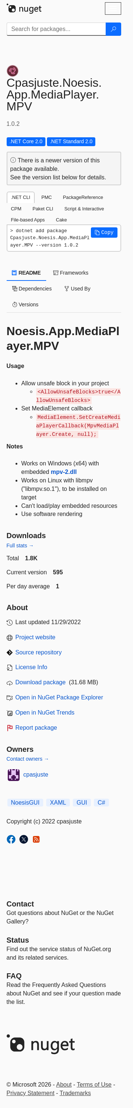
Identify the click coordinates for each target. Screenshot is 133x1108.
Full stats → (20, 545)
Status (18, 940)
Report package (36, 728)
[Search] (113, 29)
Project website (36, 637)
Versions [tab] (25, 304)
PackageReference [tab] (83, 197)
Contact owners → (28, 759)
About (64, 1084)
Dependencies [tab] (32, 288)
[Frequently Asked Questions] (14, 976)
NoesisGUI (25, 802)
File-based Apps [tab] (28, 220)
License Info (31, 667)
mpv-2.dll (64, 472)
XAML (58, 802)
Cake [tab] (61, 220)
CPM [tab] (16, 208)
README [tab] (26, 272)
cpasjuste (35, 774)
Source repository (39, 652)
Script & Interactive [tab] (84, 208)
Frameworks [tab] (70, 272)
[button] (104, 232)
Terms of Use (94, 1084)
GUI (81, 802)
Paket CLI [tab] (43, 208)
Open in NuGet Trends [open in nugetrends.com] (45, 712)
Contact (20, 904)
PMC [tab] (46, 197)
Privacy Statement (31, 1093)
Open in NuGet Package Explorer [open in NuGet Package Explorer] (59, 697)
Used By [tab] (77, 288)
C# (101, 802)
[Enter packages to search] (56, 29)
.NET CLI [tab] (20, 197)
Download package (41, 682)
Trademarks (75, 1093)
